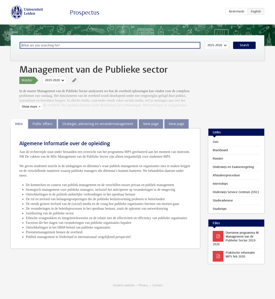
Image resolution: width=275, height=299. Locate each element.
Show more (29, 107)
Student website (123, 285)
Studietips (219, 209)
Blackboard (220, 150)
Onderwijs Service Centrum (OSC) (236, 192)
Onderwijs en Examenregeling (233, 167)
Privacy (143, 285)
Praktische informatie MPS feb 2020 (240, 255)
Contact (157, 285)
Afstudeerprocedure (226, 175)
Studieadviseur (223, 200)
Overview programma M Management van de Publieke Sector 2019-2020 (236, 238)
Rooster (218, 159)
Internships (220, 184)
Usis (215, 142)
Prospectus (84, 13)
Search (244, 45)
